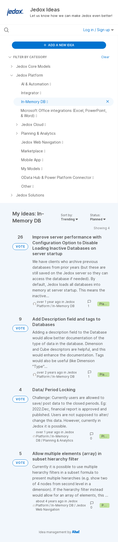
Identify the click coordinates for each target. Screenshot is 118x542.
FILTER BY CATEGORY (27, 57)
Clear (105, 57)
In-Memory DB (63, 306)
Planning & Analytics (58, 440)
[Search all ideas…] (36, 30)
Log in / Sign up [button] (98, 30)
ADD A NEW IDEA (59, 45)
